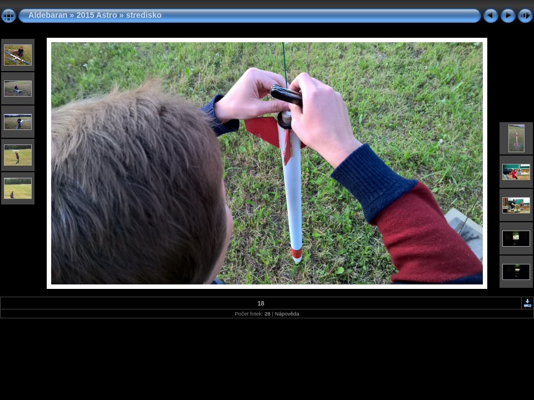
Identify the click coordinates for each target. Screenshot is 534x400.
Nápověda (287, 314)
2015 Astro (96, 15)
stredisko (143, 15)
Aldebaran (47, 15)
